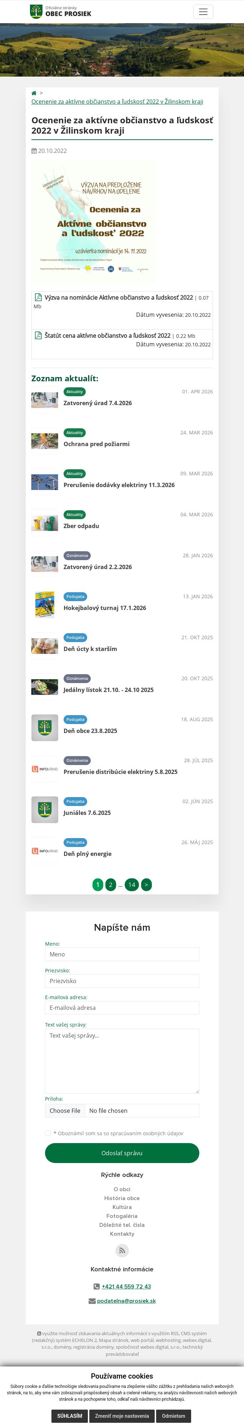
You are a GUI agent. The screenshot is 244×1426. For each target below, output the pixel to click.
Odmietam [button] (173, 1416)
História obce (122, 1198)
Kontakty (122, 1234)
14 (131, 884)
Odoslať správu (122, 1153)
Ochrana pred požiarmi (97, 444)
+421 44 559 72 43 (126, 1287)
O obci (122, 1189)
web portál (142, 1340)
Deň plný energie (87, 854)
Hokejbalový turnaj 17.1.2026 (105, 608)
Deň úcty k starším (90, 649)
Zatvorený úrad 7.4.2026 (98, 403)
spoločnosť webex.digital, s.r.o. (148, 1347)
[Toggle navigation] (203, 12)
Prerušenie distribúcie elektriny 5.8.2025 (121, 772)
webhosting (168, 1340)
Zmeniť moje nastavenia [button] (122, 1416)
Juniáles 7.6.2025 (87, 813)
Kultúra (122, 1207)
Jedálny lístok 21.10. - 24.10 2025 (109, 690)
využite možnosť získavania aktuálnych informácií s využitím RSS (108, 1333)
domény (62, 1347)
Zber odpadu (81, 526)
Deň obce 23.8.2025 (90, 731)
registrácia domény (93, 1347)
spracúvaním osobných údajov (146, 1133)
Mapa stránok (114, 1340)
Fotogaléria (122, 1216)
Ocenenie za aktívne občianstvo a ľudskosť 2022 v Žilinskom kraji (117, 101)
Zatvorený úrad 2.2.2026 (98, 567)
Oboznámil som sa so (118, 1133)
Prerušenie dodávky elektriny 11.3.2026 (119, 485)
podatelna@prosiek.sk (126, 1301)
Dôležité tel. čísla (122, 1225)
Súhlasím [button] (69, 1416)
